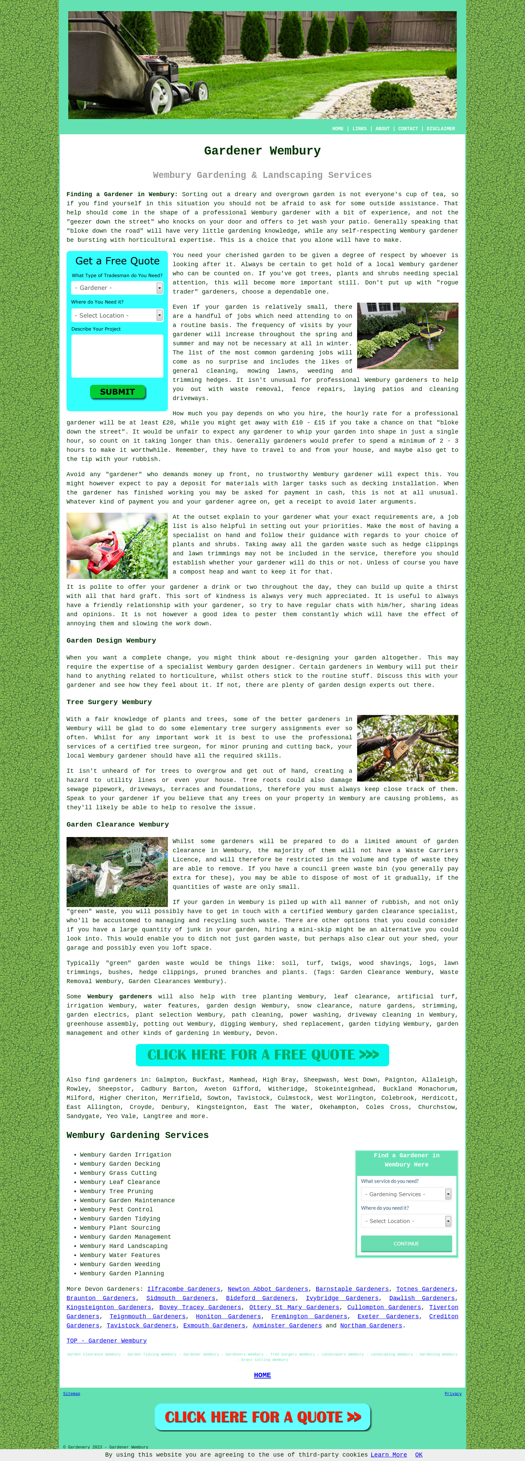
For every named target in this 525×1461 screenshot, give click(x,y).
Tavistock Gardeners (141, 1325)
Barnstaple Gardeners (352, 1289)
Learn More (389, 1455)
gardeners (411, 380)
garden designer (264, 667)
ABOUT (383, 129)
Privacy (453, 1394)
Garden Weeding (134, 1264)
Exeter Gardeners (388, 1316)
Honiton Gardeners (228, 1316)
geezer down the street (110, 221)
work (183, 623)
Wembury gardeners (120, 996)
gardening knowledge (263, 231)
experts (382, 685)
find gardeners (110, 1079)
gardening (297, 352)
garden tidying (374, 1024)
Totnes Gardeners (425, 1289)
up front (232, 474)
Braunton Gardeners (101, 1298)
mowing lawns (271, 371)
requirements (396, 517)
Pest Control (131, 1209)
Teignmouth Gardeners (148, 1316)
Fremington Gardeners (309, 1316)
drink (220, 587)
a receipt (305, 501)
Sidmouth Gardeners (181, 1298)
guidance (324, 535)
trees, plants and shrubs (354, 273)
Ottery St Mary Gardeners (294, 1307)
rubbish (145, 459)
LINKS (359, 129)
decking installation (399, 483)
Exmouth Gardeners (214, 1325)
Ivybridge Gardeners (342, 1298)
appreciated (346, 596)
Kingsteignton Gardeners (109, 1307)
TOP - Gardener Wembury (107, 1341)
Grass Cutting (132, 1173)
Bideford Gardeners (260, 1298)
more (198, 1116)
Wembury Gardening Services (138, 1136)
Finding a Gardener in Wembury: (122, 194)
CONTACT (408, 129)
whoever (434, 255)
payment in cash (313, 492)
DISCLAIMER (441, 129)
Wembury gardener (428, 264)
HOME (338, 129)
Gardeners (123, 1289)
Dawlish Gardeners (422, 1298)
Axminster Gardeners (287, 1325)
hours (76, 450)
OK (419, 1455)
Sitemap (71, 1394)
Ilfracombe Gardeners (183, 1289)
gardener (216, 291)
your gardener (217, 605)
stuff (360, 676)
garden (324, 194)
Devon (265, 1033)
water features (170, 1005)
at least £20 (151, 422)
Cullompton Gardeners (384, 1307)
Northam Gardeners (371, 1325)
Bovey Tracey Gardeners (200, 1307)
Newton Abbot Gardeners (268, 1289)
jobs (244, 316)
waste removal (255, 389)
